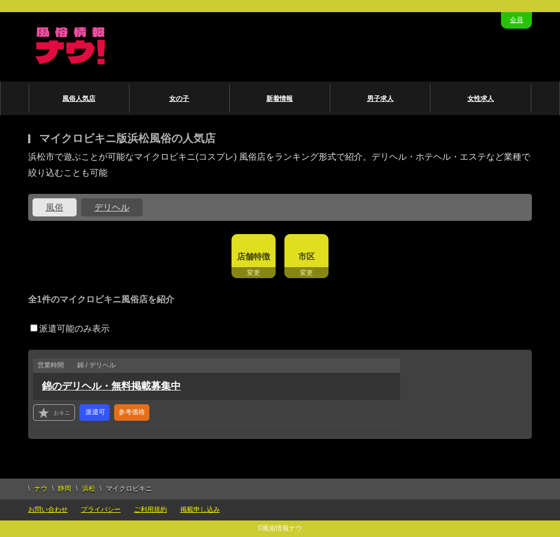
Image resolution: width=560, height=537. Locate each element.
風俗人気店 (78, 98)
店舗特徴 (253, 256)
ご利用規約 (150, 509)
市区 (306, 256)
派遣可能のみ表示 (70, 328)
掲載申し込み (200, 509)
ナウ (40, 488)
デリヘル (112, 207)
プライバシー (101, 509)
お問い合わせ (48, 509)
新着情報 (279, 98)
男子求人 (380, 98)
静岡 (64, 488)
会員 (516, 20)
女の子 (179, 98)
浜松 (88, 488)
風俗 (54, 207)
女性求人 (480, 98)
